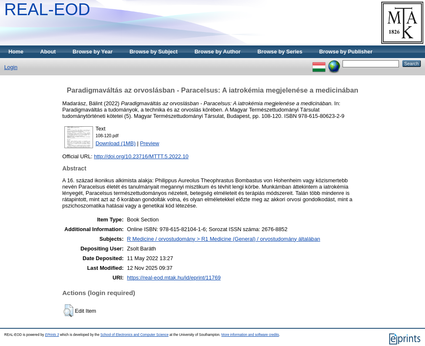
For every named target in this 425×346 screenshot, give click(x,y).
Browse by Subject (154, 51)
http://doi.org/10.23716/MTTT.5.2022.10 (141, 156)
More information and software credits (250, 335)
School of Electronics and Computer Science (134, 335)
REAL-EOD (47, 9)
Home (16, 51)
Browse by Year (93, 51)
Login (10, 67)
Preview (149, 143)
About (48, 51)
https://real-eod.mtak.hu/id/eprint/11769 (174, 277)
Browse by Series (280, 51)
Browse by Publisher (346, 51)
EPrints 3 (52, 335)
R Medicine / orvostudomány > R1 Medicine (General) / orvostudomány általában (223, 239)
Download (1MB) (115, 143)
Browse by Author (217, 51)
